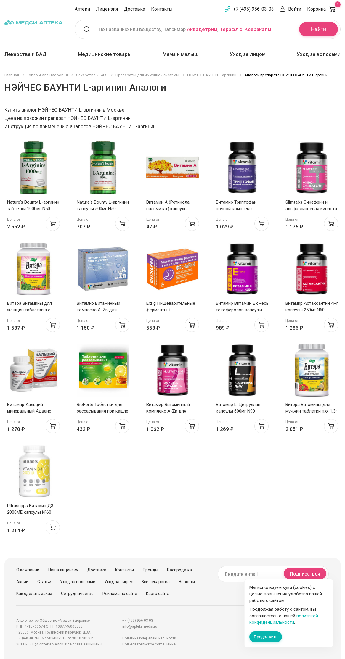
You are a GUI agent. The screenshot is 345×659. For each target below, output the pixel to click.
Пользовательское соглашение (149, 644)
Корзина (324, 9)
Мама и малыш (180, 54)
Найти (318, 29)
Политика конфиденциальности (149, 638)
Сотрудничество (77, 593)
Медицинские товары (104, 54)
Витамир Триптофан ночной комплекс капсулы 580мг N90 (236, 208)
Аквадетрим (202, 29)
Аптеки (82, 9)
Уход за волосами (319, 54)
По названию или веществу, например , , (185, 29)
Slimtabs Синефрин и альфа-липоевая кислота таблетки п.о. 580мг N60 (311, 208)
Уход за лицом (248, 54)
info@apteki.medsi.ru (139, 626)
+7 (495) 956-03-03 (253, 9)
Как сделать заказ (34, 593)
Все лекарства (156, 581)
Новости (187, 581)
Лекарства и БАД (25, 54)
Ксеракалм (258, 29)
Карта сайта (157, 593)
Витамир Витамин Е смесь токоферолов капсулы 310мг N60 (242, 310)
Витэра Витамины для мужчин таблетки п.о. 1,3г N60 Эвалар (311, 411)
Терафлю (231, 29)
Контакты (162, 9)
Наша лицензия (63, 570)
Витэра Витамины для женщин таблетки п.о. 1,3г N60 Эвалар (29, 310)
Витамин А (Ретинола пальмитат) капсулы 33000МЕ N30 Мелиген (168, 208)
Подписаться (305, 574)
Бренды (150, 570)
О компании (27, 570)
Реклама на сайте (119, 593)
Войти (294, 9)
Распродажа (179, 570)
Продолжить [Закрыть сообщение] (265, 636)
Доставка (134, 9)
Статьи (44, 581)
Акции (22, 581)
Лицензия (107, 9)
